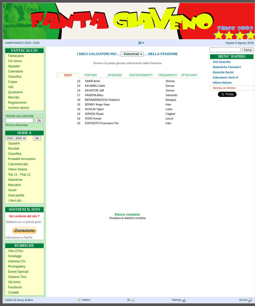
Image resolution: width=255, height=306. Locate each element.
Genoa (170, 85)
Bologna (171, 99)
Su (131, 299)
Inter (168, 104)
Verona (170, 81)
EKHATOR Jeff (94, 90)
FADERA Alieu (94, 95)
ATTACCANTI (189, 75)
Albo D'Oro (15, 251)
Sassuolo (171, 95)
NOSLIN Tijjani (94, 109)
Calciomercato (18, 164)
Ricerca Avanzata (16, 125)
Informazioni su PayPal (19, 237)
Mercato (13, 97)
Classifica (14, 76)
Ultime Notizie (17, 169)
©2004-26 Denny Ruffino (19, 300)
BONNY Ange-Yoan (97, 104)
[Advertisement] (127, 172)
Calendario (15, 71)
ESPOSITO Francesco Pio (101, 123)
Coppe (12, 82)
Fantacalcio (16, 56)
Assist (12, 190)
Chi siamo (15, 61)
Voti (10, 87)
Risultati (13, 148)
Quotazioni (15, 92)
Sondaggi (14, 256)
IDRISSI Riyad (94, 113)
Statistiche (15, 180)
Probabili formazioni (21, 159)
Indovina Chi (16, 261)
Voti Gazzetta (222, 61)
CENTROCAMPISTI (140, 75)
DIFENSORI (115, 75)
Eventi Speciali (18, 272)
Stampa (179, 299)
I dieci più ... (16, 200)
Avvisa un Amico (224, 87)
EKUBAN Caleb (95, 85)
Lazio (169, 109)
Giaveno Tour (17, 277)
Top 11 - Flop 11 (19, 174)
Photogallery (16, 266)
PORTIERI (91, 75)
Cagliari (170, 113)
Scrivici (246, 299)
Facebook (15, 287)
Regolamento (17, 102)
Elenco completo (127, 214)
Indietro (83, 299)
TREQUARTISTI (167, 75)
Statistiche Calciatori (227, 67)
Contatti (13, 292)
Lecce (169, 118)
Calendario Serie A (225, 77)
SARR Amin (92, 81)
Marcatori (14, 185)
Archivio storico (18, 108)
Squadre (14, 66)
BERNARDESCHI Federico (102, 99)
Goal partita (16, 195)
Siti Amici (14, 282)
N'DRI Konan (93, 118)
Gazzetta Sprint (223, 72)
